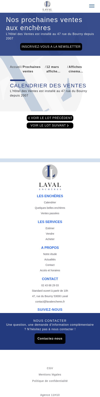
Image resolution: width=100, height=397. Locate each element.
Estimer (50, 228)
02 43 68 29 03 (50, 285)
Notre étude (50, 254)
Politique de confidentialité (50, 380)
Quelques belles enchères (50, 207)
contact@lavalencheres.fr (50, 301)
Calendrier (50, 202)
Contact (50, 264)
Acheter (50, 239)
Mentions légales (50, 374)
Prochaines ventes (32, 69)
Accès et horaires (50, 270)
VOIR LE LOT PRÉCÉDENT (50, 118)
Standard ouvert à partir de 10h (50, 290)
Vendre (50, 233)
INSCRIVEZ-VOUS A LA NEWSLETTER (51, 46)
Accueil (15, 66)
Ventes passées (50, 213)
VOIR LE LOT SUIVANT (49, 125)
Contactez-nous (50, 338)
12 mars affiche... (53, 69)
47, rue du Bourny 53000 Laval (50, 296)
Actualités (50, 259)
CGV (50, 368)
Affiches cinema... (76, 69)
